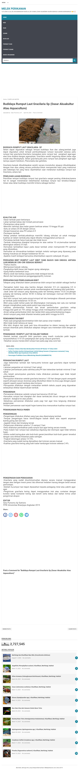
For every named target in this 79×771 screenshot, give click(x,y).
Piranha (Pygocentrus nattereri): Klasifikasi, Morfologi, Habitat (32, 750)
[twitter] (11, 515)
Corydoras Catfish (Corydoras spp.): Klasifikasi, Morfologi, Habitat (33, 740)
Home (5, 17)
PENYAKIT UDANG (8, 49)
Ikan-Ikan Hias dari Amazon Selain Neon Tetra (27, 708)
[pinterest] (16, 515)
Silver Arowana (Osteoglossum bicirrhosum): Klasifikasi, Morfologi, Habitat (36, 676)
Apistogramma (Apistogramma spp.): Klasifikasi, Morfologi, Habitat (34, 729)
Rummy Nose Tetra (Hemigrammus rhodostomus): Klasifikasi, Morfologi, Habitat (38, 719)
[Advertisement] (39, 79)
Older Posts (72, 629)
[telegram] (27, 515)
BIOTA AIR (6, 38)
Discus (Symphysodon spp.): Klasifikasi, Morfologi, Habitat (31, 697)
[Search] (38, 60)
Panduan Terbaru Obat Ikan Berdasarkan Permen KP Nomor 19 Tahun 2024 (32, 349)
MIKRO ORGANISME (9, 55)
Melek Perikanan (14, 8)
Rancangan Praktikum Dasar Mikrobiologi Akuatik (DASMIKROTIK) (30, 355)
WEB (4, 22)
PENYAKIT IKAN (7, 44)
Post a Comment (37, 112)
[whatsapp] (21, 515)
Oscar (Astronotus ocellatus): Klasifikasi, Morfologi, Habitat (31, 687)
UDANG (5, 33)
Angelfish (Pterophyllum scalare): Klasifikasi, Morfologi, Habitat (33, 665)
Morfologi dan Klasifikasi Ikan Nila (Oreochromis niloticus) (31, 655)
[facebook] (5, 515)
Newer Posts (7, 629)
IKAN (4, 28)
